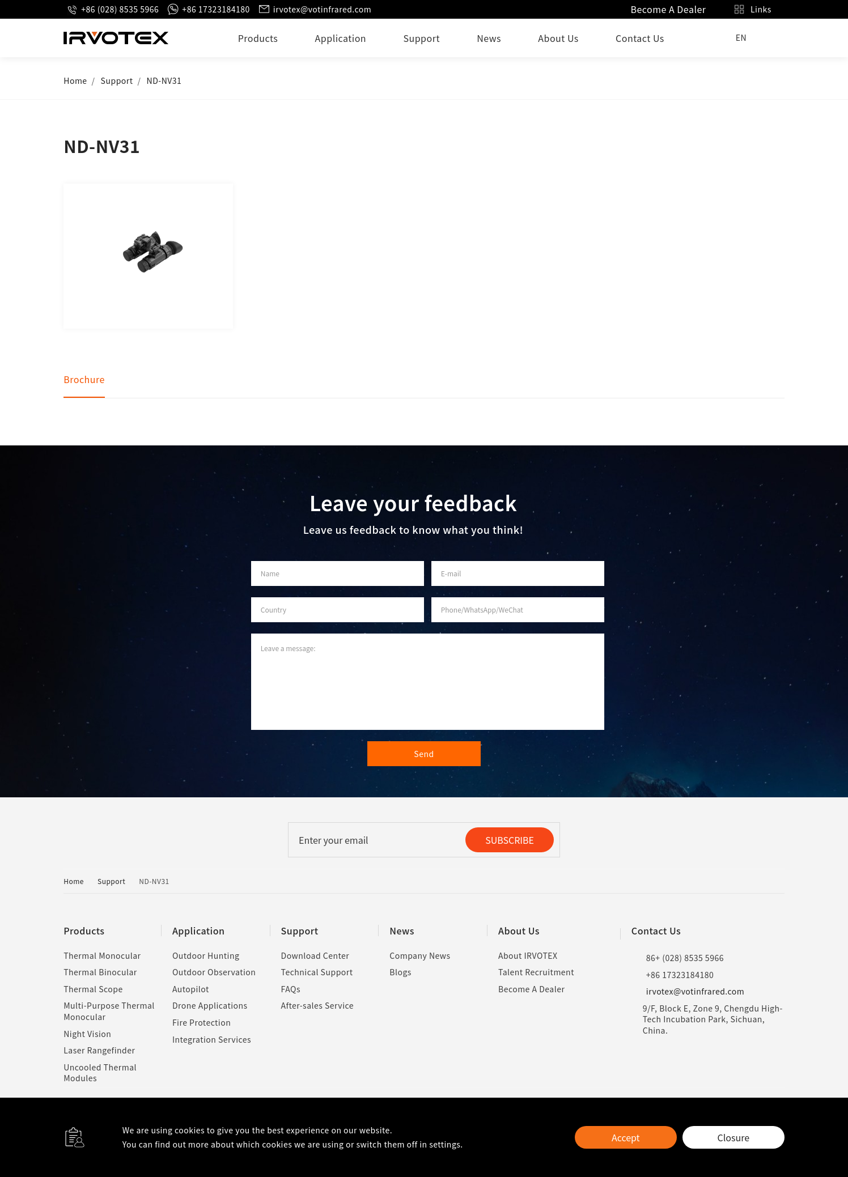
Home (75, 80)
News (489, 38)
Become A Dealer (668, 9)
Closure (733, 1137)
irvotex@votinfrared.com (314, 9)
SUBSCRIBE (509, 840)
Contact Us (640, 38)
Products (258, 38)
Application (341, 38)
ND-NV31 (164, 80)
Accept (626, 1137)
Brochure (84, 379)
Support (421, 38)
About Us (558, 38)
